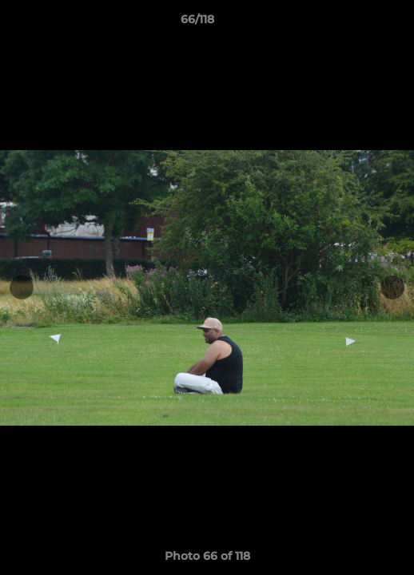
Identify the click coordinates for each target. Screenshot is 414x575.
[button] (356, 23)
